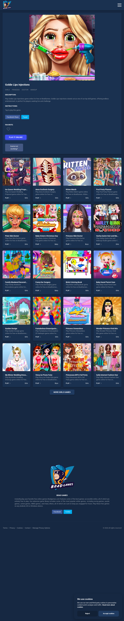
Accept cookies (108, 613)
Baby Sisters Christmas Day (46, 236)
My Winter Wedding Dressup (16, 375)
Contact (27, 528)
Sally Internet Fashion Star (107, 375)
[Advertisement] (62, 426)
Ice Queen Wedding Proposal (17, 189)
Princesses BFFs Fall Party (76, 375)
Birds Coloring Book (74, 282)
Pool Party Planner (103, 189)
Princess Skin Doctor (74, 236)
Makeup (33, 90)
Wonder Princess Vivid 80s (107, 328)
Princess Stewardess (74, 328)
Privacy (12, 528)
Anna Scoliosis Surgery (44, 189)
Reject (87, 613)
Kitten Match (71, 189)
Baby (56, 244)
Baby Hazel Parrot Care (105, 282)
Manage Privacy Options (41, 528)
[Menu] (119, 5)
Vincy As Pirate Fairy (43, 375)
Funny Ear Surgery (42, 282)
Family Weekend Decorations (17, 282)
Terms (5, 528)
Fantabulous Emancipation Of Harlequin (51, 328)
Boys (87, 244)
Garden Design (11, 328)
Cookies (20, 528)
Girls (7, 90)
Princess (16, 90)
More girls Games (62, 392)
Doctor (25, 90)
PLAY (7, 198)
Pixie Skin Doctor (12, 236)
